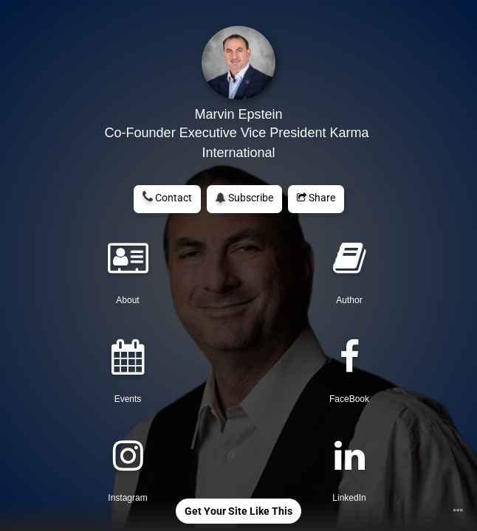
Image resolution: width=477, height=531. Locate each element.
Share (316, 198)
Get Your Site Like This (238, 511)
